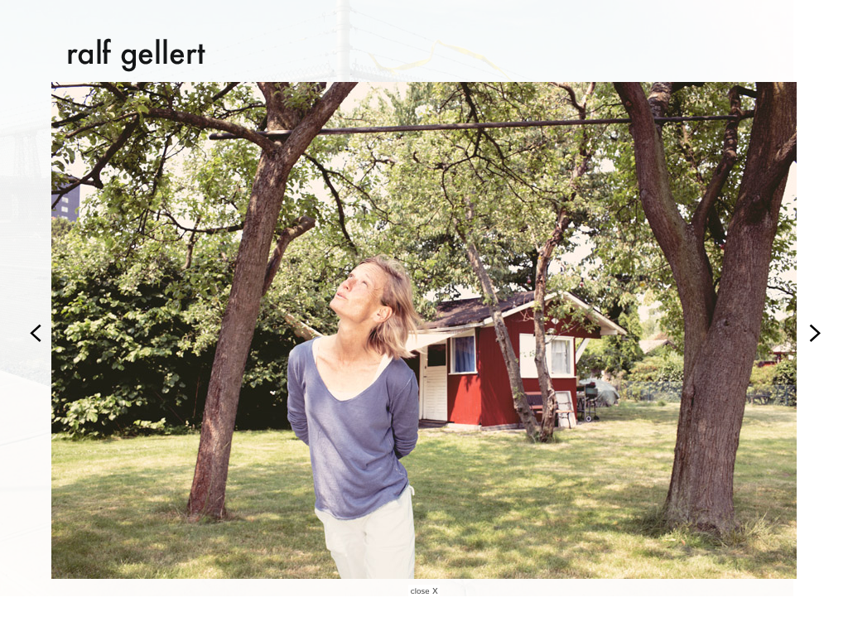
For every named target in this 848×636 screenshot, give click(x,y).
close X (424, 591)
